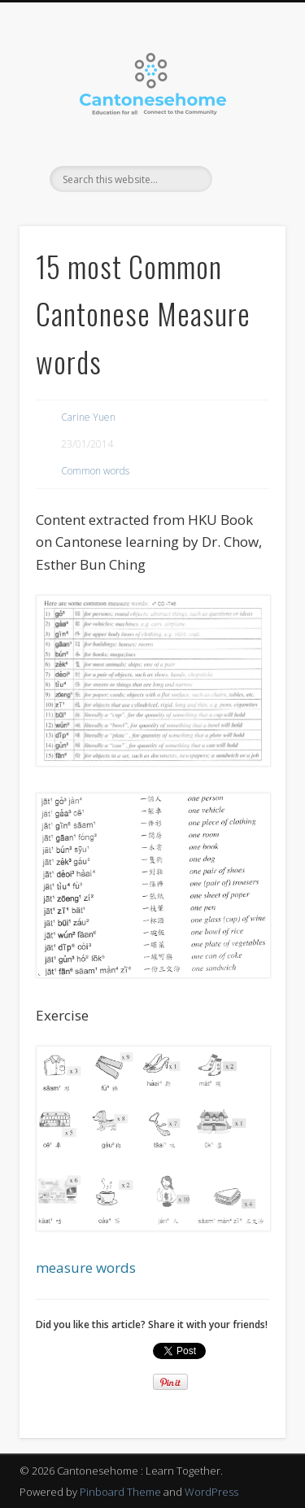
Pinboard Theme (120, 1491)
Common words (95, 471)
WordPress (211, 1491)
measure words (86, 1267)
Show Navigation (246, 146)
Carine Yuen (88, 417)
